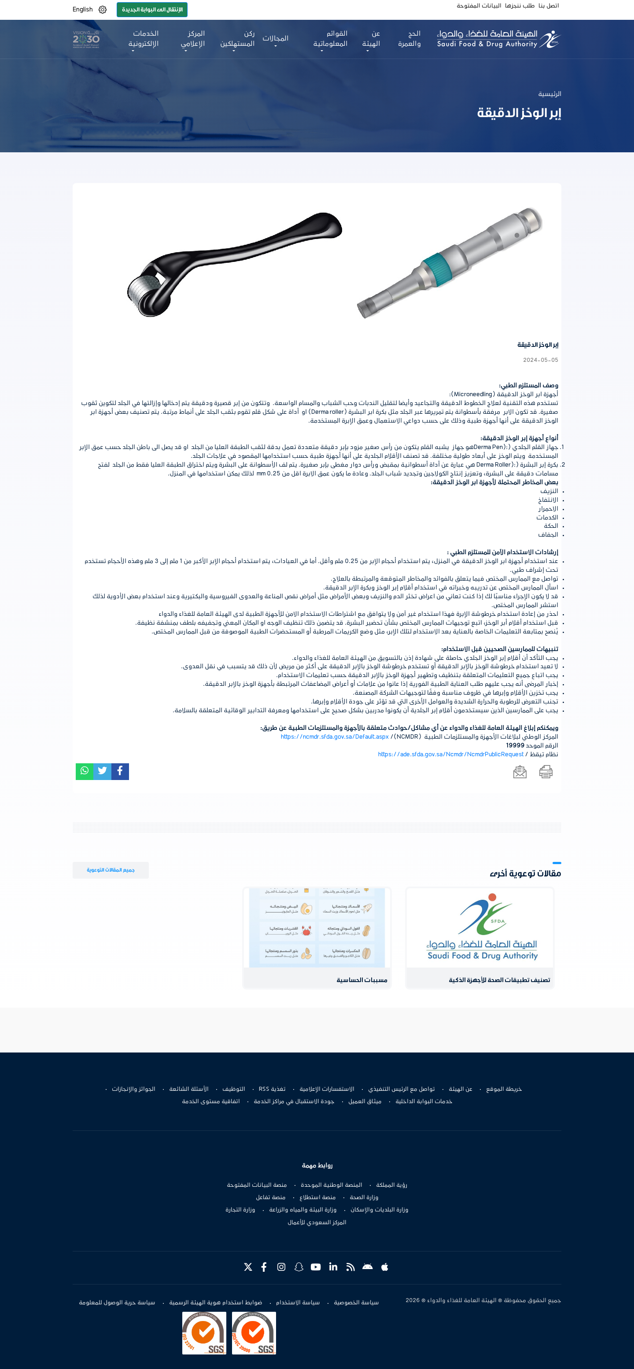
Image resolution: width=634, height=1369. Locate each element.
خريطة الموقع (504, 1089)
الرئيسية (549, 94)
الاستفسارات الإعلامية (326, 1089)
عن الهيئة (460, 1089)
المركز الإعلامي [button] (193, 39)
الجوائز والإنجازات (133, 1089)
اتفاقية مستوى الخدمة (211, 1101)
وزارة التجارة (240, 1210)
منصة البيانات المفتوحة (257, 1185)
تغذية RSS (272, 1089)
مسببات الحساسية (361, 980)
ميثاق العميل (365, 1101)
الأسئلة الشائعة (189, 1089)
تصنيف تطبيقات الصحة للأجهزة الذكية (499, 980)
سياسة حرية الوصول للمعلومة (117, 1303)
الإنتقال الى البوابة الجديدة (152, 9)
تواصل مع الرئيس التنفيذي (401, 1089)
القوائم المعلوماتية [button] (330, 39)
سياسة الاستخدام (298, 1303)
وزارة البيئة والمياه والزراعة (303, 1210)
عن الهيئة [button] (371, 39)
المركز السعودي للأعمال (317, 1222)
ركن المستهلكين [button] (237, 39)
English (83, 10)
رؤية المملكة (391, 1185)
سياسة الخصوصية (356, 1303)
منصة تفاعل (271, 1197)
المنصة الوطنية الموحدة (331, 1185)
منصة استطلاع (317, 1197)
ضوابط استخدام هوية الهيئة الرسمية (215, 1303)
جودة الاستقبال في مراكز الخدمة (294, 1101)
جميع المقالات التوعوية (111, 870)
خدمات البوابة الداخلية (424, 1101)
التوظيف (233, 1089)
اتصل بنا (548, 6)
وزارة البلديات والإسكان (379, 1210)
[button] (103, 10)
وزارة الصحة (364, 1197)
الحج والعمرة (409, 39)
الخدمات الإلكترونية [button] (143, 39)
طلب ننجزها (520, 6)
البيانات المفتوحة (479, 6)
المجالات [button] (275, 39)
